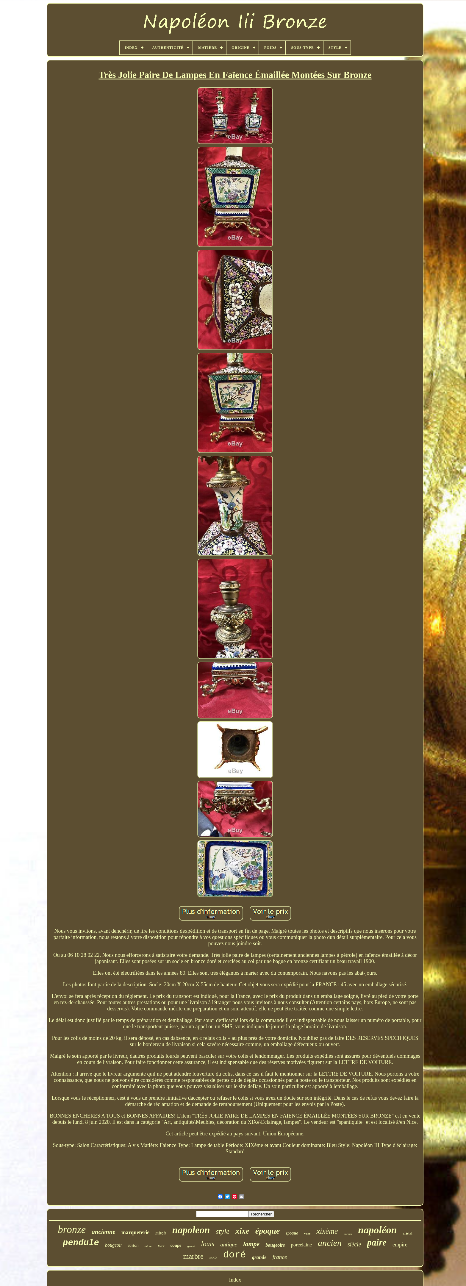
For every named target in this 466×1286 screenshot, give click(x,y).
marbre (193, 1256)
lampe (251, 1244)
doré (234, 1254)
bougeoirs (275, 1245)
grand (191, 1246)
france (280, 1257)
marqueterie (135, 1232)
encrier (348, 1234)
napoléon (377, 1229)
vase (307, 1233)
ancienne (103, 1231)
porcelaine (301, 1245)
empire (399, 1245)
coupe (176, 1245)
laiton (133, 1245)
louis (208, 1244)
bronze (72, 1229)
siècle (354, 1244)
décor (148, 1246)
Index (235, 1280)
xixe (242, 1230)
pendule (81, 1243)
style (222, 1231)
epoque (292, 1233)
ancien (330, 1243)
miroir (160, 1233)
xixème (327, 1231)
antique (228, 1244)
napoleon (191, 1230)
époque (267, 1230)
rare (161, 1245)
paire (377, 1242)
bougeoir (113, 1245)
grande (259, 1257)
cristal (407, 1233)
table (213, 1258)
